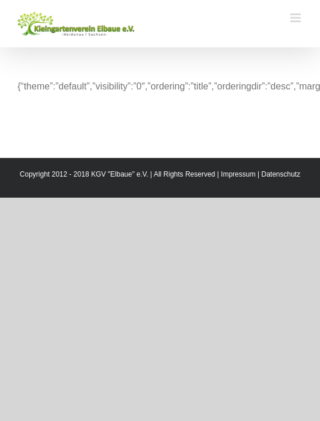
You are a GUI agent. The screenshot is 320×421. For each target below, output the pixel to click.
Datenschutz (280, 203)
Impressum (238, 203)
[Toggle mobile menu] (296, 18)
